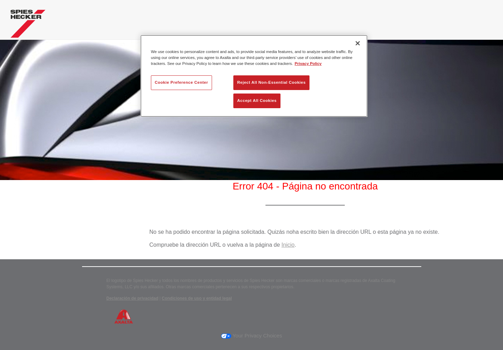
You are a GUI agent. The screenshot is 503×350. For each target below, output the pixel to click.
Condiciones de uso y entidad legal (197, 298)
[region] (253, 76)
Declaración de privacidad (133, 298)
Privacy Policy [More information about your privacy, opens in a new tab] (308, 63)
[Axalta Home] (27, 25)
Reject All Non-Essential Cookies (271, 82)
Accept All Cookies (257, 100)
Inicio (288, 245)
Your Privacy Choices (251, 335)
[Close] (357, 43)
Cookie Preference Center (181, 82)
